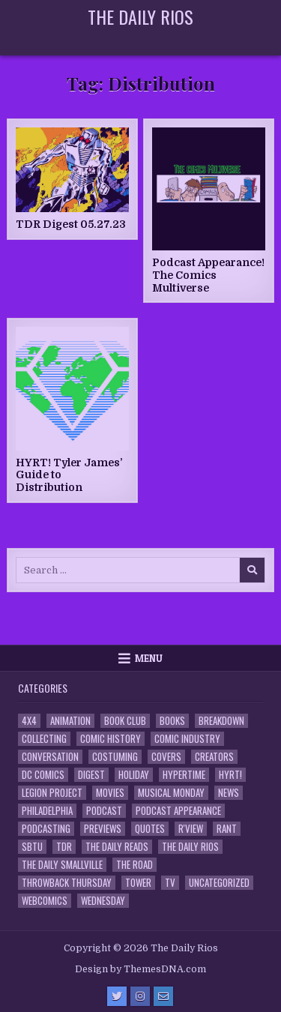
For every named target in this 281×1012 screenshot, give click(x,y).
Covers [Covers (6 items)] (166, 757)
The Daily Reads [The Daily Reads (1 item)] (116, 847)
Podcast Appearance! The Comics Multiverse (208, 275)
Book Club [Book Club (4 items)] (125, 721)
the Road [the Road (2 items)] (134, 865)
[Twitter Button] (117, 996)
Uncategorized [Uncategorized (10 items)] (219, 883)
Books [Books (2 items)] (172, 721)
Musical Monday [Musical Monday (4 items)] (171, 793)
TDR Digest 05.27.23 (71, 224)
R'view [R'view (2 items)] (190, 829)
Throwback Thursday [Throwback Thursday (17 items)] (67, 883)
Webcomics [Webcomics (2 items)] (44, 901)
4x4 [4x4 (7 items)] (29, 721)
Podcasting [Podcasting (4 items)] (46, 829)
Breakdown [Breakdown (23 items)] (221, 721)
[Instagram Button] (140, 996)
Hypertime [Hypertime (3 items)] (184, 775)
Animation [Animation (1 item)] (70, 721)
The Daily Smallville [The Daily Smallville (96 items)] (62, 865)
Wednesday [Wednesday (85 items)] (103, 901)
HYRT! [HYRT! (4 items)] (230, 775)
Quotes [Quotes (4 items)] (150, 829)
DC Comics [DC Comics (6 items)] (43, 775)
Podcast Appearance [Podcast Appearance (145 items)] (178, 811)
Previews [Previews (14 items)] (102, 829)
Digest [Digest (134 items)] (91, 775)
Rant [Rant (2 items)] (227, 829)
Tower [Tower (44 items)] (138, 883)
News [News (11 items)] (228, 793)
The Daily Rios (140, 16)
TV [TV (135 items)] (170, 883)
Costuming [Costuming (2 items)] (115, 757)
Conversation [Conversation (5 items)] (50, 757)
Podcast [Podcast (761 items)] (104, 811)
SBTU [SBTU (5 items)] (32, 847)
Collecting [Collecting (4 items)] (44, 739)
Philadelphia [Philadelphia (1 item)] (47, 811)
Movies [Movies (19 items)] (110, 793)
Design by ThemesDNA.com (140, 969)
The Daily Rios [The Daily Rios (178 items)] (190, 847)
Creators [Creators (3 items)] (214, 757)
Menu (149, 658)
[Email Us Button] (163, 996)
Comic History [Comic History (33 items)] (110, 739)
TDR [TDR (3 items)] (64, 847)
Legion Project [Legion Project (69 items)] (52, 793)
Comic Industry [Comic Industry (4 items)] (187, 739)
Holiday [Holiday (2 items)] (133, 775)
